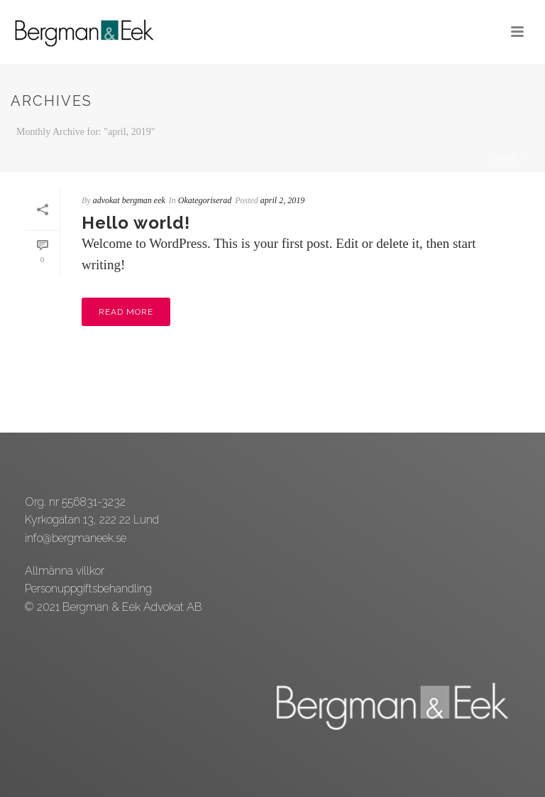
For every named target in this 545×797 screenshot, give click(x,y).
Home (504, 159)
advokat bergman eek (129, 200)
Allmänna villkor (64, 571)
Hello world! (136, 222)
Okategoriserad (204, 200)
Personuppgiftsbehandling (88, 588)
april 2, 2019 (282, 200)
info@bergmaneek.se (75, 538)
